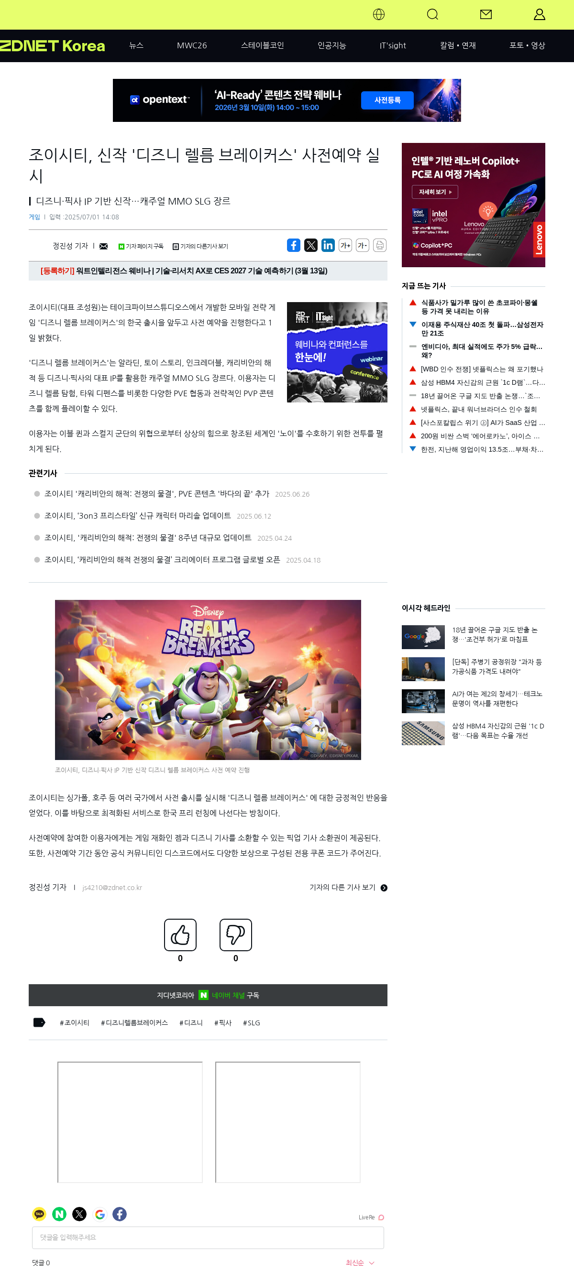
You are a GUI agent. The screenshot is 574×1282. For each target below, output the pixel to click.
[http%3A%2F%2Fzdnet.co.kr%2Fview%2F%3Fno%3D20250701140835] (328, 245)
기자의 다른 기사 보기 (348, 887)
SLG (254, 1023)
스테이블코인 (262, 45)
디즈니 (193, 1023)
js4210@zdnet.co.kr (112, 887)
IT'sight (393, 45)
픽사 (225, 1023)
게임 (34, 217)
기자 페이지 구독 (141, 247)
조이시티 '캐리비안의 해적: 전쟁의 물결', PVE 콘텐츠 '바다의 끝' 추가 (156, 494)
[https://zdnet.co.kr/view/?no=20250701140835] (293, 245)
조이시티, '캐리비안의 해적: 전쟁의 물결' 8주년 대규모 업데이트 (148, 538)
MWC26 (192, 45)
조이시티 (77, 1023)
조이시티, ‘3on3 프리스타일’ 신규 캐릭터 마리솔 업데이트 (137, 516)
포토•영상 (527, 45)
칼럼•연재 (458, 45)
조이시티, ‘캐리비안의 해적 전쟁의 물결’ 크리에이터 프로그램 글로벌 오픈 (162, 560)
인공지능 (332, 45)
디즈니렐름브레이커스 (137, 1023)
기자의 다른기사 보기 (200, 247)
